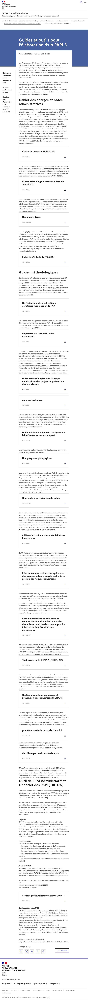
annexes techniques (32, 400)
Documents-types (31, 217)
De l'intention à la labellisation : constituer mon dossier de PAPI (39, 304)
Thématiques (12, 21)
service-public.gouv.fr (21, 984)
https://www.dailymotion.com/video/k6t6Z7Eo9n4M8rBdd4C (42, 942)
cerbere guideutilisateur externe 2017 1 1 (43, 895)
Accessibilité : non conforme (41, 990)
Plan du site (5, 990)
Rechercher (81, 2)
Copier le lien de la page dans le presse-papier (43, 951)
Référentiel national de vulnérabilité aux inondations (43, 537)
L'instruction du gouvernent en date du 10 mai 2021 (43, 183)
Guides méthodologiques (7, 89)
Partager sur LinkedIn (32, 951)
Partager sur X (27, 951)
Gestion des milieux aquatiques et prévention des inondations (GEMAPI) (42, 696)
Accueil (4, 21)
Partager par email (38, 951)
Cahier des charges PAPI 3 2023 (38, 151)
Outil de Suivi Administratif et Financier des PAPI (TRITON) (7, 104)
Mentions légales (25, 990)
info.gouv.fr (6, 984)
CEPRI (40, 777)
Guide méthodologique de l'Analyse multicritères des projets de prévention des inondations (43, 381)
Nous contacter (57, 990)
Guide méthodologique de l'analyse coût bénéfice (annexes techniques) (43, 434)
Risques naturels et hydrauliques (44, 21)
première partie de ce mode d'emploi (42, 730)
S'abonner (62, 950)
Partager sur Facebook (21, 951)
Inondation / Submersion (78, 21)
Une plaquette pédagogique (37, 458)
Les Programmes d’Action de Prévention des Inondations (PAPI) (22, 24)
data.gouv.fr (54, 984)
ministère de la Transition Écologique (50, 773)
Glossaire (14, 990)
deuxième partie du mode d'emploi (41, 753)
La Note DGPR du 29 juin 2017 (38, 256)
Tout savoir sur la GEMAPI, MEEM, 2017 (42, 660)
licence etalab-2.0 (42, 997)
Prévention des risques (25, 21)
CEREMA (53, 777)
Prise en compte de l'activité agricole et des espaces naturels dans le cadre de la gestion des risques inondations (43, 576)
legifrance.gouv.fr (39, 984)
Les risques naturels (62, 21)
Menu (85, 2)
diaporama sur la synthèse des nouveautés (38, 335)
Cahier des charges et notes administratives (7, 78)
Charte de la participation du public (41, 498)
